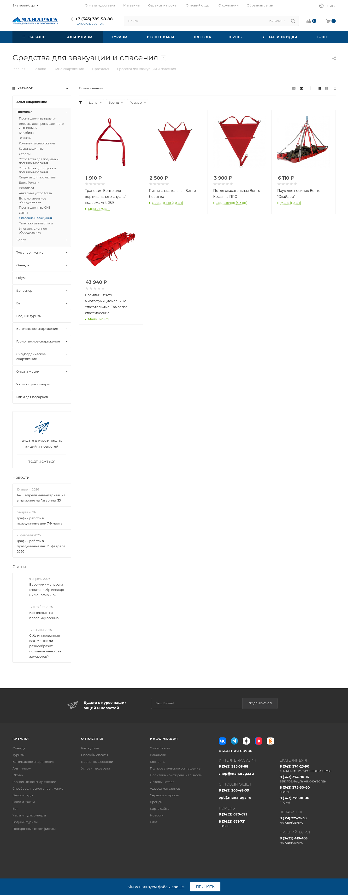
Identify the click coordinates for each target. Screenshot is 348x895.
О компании (160, 748)
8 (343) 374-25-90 (308, 768)
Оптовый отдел (162, 782)
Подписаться (260, 703)
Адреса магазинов (165, 788)
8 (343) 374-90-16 (308, 779)
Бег (15, 808)
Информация (164, 739)
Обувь (17, 775)
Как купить (90, 748)
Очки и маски (23, 802)
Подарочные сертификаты (34, 829)
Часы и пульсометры (29, 815)
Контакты (157, 762)
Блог (153, 822)
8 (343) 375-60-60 (308, 789)
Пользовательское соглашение (175, 768)
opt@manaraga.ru (235, 797)
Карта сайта (159, 808)
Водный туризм (25, 822)
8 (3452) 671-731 (247, 823)
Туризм (18, 755)
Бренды (156, 802)
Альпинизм (21, 768)
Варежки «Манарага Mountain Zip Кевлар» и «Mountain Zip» (47, 589)
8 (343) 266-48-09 (234, 790)
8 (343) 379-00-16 (308, 800)
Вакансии (158, 755)
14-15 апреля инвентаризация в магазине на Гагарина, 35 (41, 497)
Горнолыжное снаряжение (34, 782)
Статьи (19, 566)
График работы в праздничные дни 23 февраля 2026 (41, 546)
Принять (205, 886)
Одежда (18, 748)
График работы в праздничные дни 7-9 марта (39, 520)
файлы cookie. (171, 886)
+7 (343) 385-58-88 (94, 19)
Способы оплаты (94, 755)
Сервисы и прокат (164, 795)
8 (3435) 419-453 (308, 840)
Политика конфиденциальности (176, 775)
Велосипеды (22, 795)
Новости (20, 477)
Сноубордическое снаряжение (37, 788)
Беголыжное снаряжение (33, 762)
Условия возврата (95, 768)
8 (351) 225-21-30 (308, 820)
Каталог (21, 739)
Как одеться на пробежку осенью (44, 615)
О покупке (92, 739)
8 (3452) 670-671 (233, 814)
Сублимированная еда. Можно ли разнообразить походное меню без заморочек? (45, 645)
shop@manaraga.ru (236, 773)
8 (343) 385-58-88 (233, 766)
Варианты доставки (97, 762)
